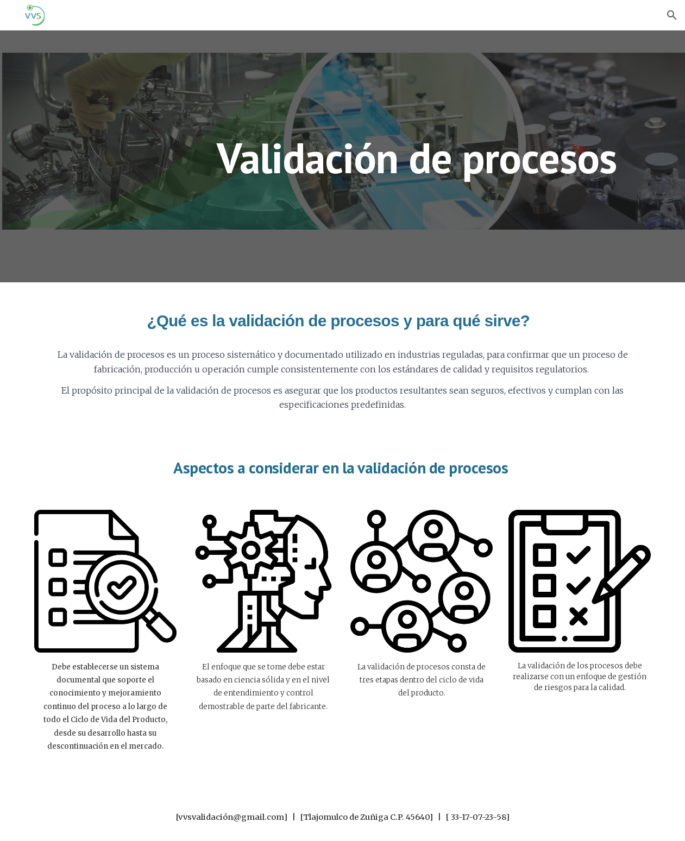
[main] (421, 156)
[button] (672, 15)
